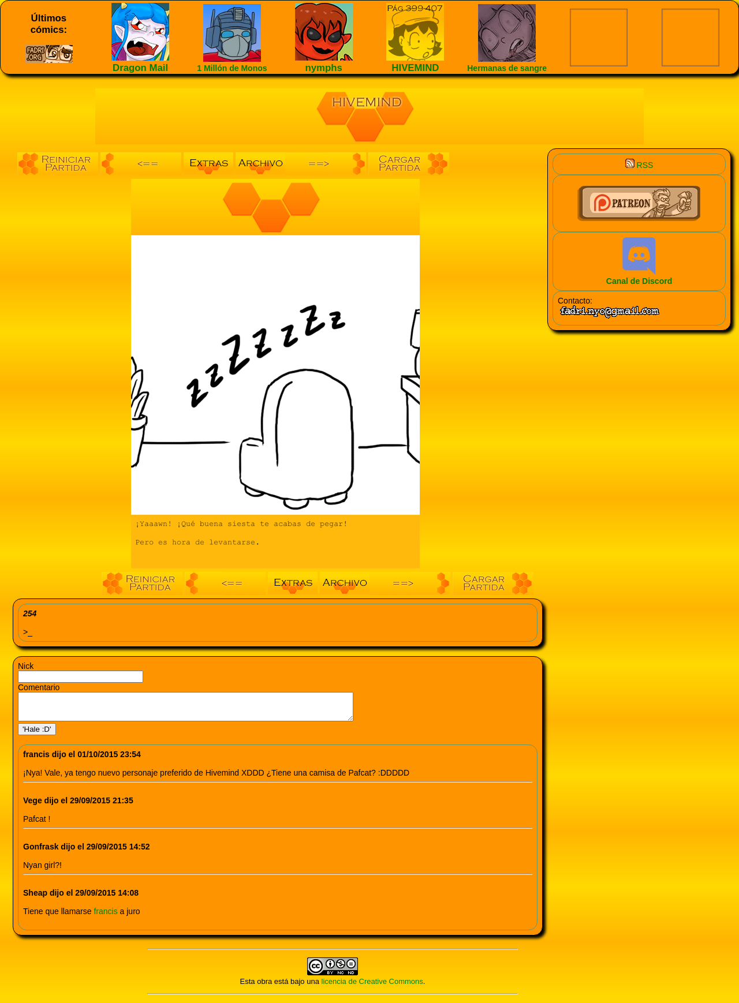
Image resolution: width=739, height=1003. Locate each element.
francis (107, 916)
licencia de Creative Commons (372, 986)
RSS (639, 165)
